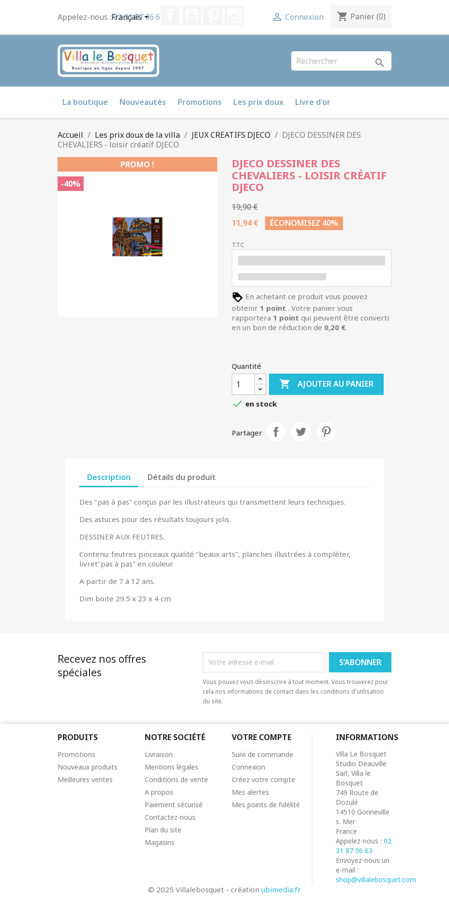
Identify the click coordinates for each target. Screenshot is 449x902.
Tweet (301, 431)
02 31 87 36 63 (363, 845)
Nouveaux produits (88, 766)
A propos (159, 792)
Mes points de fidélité (266, 804)
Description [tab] (109, 477)
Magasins (160, 842)
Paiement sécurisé (174, 804)
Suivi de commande (262, 754)
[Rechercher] (341, 61)
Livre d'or (312, 102)
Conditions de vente (176, 779)
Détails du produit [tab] (182, 477)
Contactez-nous (170, 817)
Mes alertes (250, 792)
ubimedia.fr (281, 889)
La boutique (85, 102)
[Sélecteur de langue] (131, 18)
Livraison (159, 754)
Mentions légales (171, 766)
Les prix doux (258, 102)
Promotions (200, 102)
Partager (275, 431)
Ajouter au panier (326, 384)
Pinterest (213, 15)
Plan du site (163, 829)
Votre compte (261, 737)
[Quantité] (243, 384)
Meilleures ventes (85, 779)
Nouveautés (143, 102)
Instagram (234, 15)
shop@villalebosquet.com (376, 879)
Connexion (248, 766)
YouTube (191, 15)
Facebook (170, 15)
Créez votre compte (263, 779)
